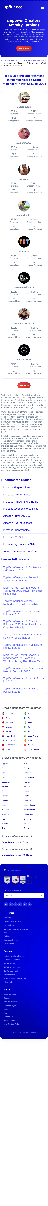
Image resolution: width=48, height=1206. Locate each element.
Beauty (5, 768)
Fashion (27, 782)
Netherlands (10, 736)
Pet (3, 819)
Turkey (31, 745)
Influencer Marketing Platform (15, 60)
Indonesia (9, 727)
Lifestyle (27, 800)
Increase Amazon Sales (16, 494)
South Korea (10, 740)
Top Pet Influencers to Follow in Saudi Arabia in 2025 (21, 579)
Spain (30, 740)
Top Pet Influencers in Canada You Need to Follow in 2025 (23, 670)
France (31, 718)
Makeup (5, 809)
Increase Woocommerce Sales (20, 508)
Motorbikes (28, 814)
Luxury (5, 805)
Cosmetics (28, 773)
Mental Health (29, 809)
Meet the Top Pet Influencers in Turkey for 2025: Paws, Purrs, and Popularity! (22, 590)
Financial (5, 786)
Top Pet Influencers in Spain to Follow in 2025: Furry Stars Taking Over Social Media (22, 624)
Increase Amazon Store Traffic (20, 501)
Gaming (27, 791)
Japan (8, 731)
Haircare (5, 796)
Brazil (30, 713)
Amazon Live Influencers (17, 522)
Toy (3, 828)
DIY (3, 777)
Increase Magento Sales (17, 487)
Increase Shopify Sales (16, 530)
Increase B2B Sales (14, 537)
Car (3, 773)
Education (6, 782)
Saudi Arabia (33, 736)
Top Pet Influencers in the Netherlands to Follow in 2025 (20, 602)
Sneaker (5, 823)
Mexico (31, 731)
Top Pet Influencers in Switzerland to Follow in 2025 (22, 569)
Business (27, 768)
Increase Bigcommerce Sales (19, 544)
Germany (9, 722)
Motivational (7, 814)
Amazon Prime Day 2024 (17, 515)
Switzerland (10, 745)
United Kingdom (12, 749)
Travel (26, 828)
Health (26, 796)
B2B (25, 763)
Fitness (27, 786)
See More (23, 385)
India (30, 722)
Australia (9, 713)
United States (33, 749)
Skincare (27, 819)
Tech (26, 823)
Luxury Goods (29, 805)
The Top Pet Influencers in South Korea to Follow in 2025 (22, 636)
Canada (9, 718)
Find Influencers (38, 60)
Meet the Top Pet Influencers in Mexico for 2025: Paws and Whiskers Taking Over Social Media (23, 658)
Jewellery (6, 800)
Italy (29, 727)
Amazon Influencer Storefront (20, 551)
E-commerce (29, 777)
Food (4, 791)
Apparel (5, 763)
